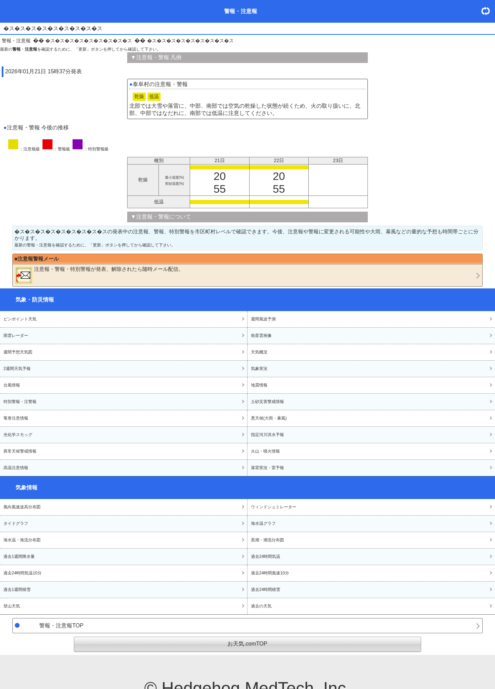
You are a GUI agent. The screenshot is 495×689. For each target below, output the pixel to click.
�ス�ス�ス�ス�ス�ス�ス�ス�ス (88, 40)
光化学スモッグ (17, 434)
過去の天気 (261, 606)
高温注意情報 (15, 467)
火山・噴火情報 (265, 451)
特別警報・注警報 (19, 401)
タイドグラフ (15, 523)
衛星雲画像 (261, 335)
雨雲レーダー (15, 335)
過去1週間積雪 (17, 589)
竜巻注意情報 (15, 418)
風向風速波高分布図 (22, 507)
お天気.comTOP (247, 644)
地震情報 (259, 385)
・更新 (488, 11)
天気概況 (259, 352)
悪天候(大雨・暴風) (269, 418)
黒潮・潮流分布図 (267, 540)
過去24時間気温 (265, 556)
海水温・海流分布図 (22, 540)
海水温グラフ (263, 523)
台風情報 (11, 385)
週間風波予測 (263, 319)
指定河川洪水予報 (267, 434)
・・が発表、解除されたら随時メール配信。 (99, 275)
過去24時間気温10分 (22, 573)
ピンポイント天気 (19, 319)
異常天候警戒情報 (19, 451)
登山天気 (11, 606)
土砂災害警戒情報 (267, 401)
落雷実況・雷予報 (267, 467)
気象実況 (259, 368)
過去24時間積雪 (265, 589)
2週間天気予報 (17, 368)
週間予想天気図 (17, 352)
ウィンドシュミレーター (273, 507)
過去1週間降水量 (19, 556)
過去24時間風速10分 (270, 573)
